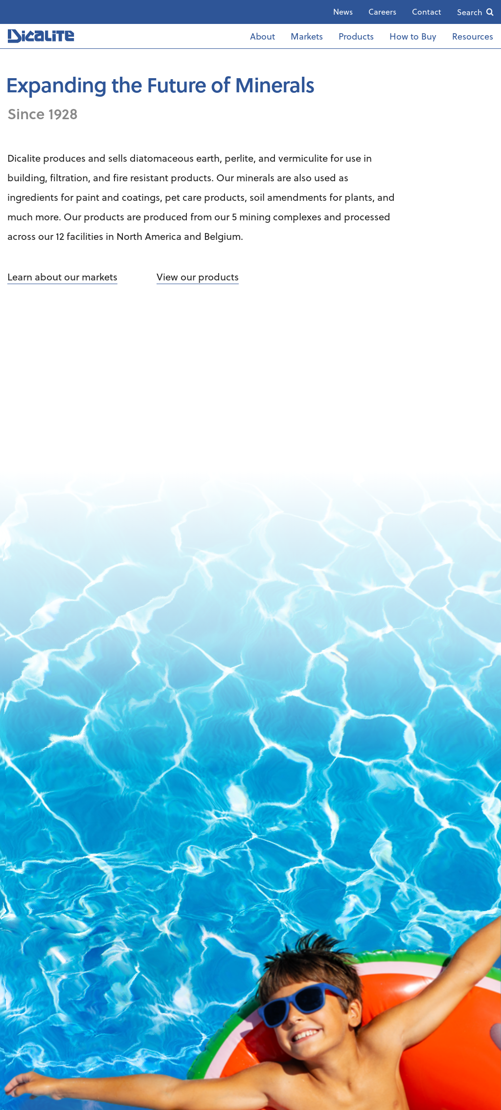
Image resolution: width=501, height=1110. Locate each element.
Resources (472, 36)
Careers (382, 11)
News (343, 11)
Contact (426, 11)
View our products (198, 276)
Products (356, 36)
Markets (307, 36)
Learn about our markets (62, 276)
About (262, 36)
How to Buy (412, 36)
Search (469, 12)
